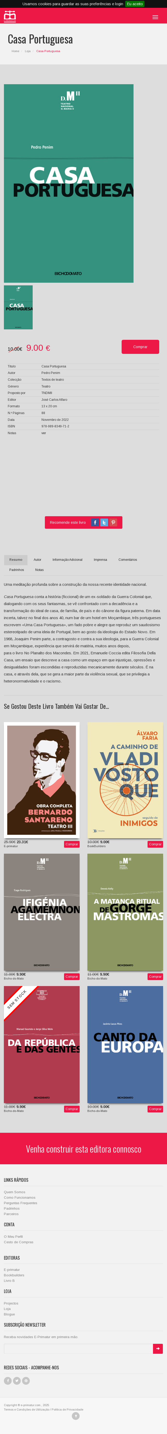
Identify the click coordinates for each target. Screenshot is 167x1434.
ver (43, 433)
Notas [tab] (39, 570)
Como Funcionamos (20, 1197)
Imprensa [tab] (100, 560)
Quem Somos (14, 1192)
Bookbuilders (14, 1275)
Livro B (9, 1281)
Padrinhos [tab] (16, 570)
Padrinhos (12, 1208)
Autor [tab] (37, 560)
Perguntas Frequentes (20, 1203)
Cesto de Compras (18, 1242)
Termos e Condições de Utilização (26, 1409)
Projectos (11, 1303)
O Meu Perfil (13, 1237)
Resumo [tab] (15, 560)
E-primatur (12, 1270)
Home (15, 51)
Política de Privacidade (67, 1409)
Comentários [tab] (128, 560)
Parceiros (11, 1214)
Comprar (72, 844)
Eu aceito (135, 4)
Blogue (9, 1314)
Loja (28, 51)
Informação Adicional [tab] (67, 560)
